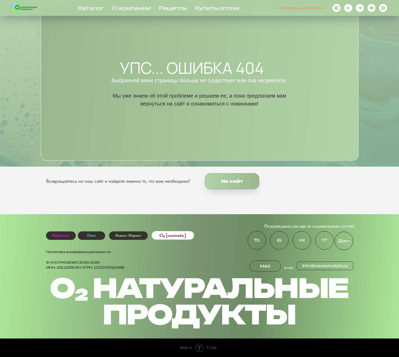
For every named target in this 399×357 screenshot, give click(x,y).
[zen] (383, 8)
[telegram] (360, 8)
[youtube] (371, 8)
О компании (131, 8)
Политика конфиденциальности (78, 252)
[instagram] (336, 8)
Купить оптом (217, 8)
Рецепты (173, 8)
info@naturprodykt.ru (301, 8)
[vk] (348, 8)
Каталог (91, 8)
